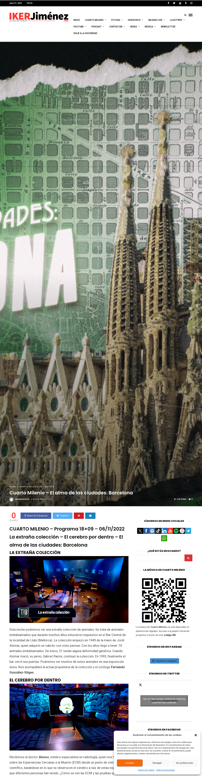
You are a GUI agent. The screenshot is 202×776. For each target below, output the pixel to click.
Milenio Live (155, 20)
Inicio (76, 20)
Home (12, 488)
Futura (115, 20)
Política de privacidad (165, 770)
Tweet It (62, 516)
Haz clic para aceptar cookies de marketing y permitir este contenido (164, 702)
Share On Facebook (35, 516)
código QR (170, 636)
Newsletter (168, 26)
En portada (46, 488)
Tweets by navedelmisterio (164, 701)
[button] (195, 735)
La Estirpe (176, 20)
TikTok (30, 3)
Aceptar (130, 762)
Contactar (115, 26)
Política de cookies (146, 770)
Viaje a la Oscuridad (85, 33)
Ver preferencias (184, 762)
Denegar (157, 762)
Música (149, 26)
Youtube (78, 26)
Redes (133, 26)
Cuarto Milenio (94, 20)
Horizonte (134, 20)
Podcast (96, 26)
